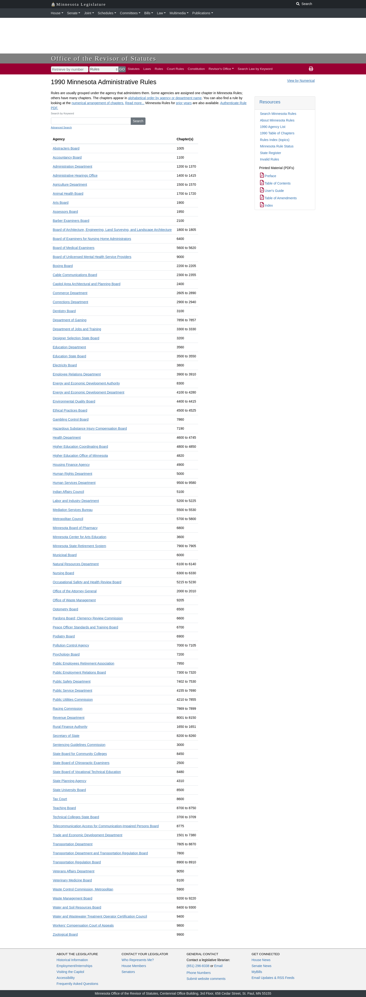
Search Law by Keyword (255, 69)
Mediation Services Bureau (73, 510)
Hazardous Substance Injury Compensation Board (90, 428)
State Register (270, 153)
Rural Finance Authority (70, 727)
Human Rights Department (72, 474)
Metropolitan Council (68, 519)
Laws (147, 69)
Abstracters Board (66, 148)
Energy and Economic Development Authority (86, 383)
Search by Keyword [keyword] (62, 113)
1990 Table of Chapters (277, 133)
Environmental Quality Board (74, 401)
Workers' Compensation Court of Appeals (83, 925)
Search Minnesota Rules (278, 114)
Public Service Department (72, 690)
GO (122, 69)
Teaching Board (64, 808)
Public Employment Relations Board (79, 672)
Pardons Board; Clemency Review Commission (88, 618)
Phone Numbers (199, 973)
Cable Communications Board (75, 275)
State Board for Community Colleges (80, 754)
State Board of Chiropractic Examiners (81, 763)
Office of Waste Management (74, 600)
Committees (129, 13)
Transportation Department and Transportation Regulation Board (100, 853)
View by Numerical (301, 81)
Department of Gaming (70, 320)
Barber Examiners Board (71, 221)
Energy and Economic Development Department (88, 392)
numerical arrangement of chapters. (98, 103)
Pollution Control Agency (71, 645)
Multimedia (178, 13)
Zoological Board (65, 934)
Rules (159, 69)
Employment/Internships (74, 966)
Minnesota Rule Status (277, 146)
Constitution (196, 69)
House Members (134, 966)
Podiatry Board (64, 636)
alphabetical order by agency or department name (165, 98)
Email (218, 966)
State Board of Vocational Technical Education (87, 772)
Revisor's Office (220, 69)
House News (261, 960)
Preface (268, 176)
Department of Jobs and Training (77, 329)
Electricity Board (65, 365)
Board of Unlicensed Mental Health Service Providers (92, 257)
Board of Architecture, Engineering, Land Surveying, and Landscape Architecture (112, 230)
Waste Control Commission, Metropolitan (83, 889)
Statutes (134, 69)
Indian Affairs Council (68, 492)
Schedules (105, 13)
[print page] (311, 69)
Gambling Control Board (71, 419)
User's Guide (272, 191)
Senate (72, 13)
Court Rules (175, 69)
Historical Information (72, 960)
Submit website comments (206, 979)
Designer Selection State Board (76, 338)
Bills (147, 13)
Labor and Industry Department (76, 501)
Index (266, 205)
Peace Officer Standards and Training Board (85, 627)
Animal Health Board (68, 193)
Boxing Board (63, 266)
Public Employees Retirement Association (83, 663)
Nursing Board (63, 573)
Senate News (261, 966)
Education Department (69, 347)
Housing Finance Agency (71, 465)
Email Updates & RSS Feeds (273, 978)
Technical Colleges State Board (76, 817)
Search (138, 121)
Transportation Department (73, 844)
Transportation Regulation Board (77, 862)
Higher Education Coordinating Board (80, 446)
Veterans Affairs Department (74, 871)
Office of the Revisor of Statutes (103, 58)
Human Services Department (74, 483)
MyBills (257, 972)
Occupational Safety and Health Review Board (87, 582)
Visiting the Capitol (70, 972)
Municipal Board (65, 555)
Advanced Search (61, 127)
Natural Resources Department (76, 564)
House (55, 13)
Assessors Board (65, 212)
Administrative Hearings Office (75, 175)
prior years (184, 103)
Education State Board (69, 356)
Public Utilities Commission (73, 699)
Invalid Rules (269, 159)
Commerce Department (70, 293)
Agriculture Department (70, 184)
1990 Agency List (273, 127)
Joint (87, 13)
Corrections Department (70, 302)
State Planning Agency (69, 781)
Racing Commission (67, 708)
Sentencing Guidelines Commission (79, 745)
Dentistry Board (64, 311)
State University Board (69, 790)
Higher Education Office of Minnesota (80, 455)
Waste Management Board (72, 898)
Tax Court (60, 799)
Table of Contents (275, 183)
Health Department (67, 437)
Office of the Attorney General (75, 591)
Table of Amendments (278, 198)
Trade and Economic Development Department (87, 835)
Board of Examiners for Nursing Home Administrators (92, 239)
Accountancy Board (67, 157)
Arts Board (61, 202)
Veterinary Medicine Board (72, 880)
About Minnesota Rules (277, 120)
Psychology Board (66, 654)
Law (160, 13)
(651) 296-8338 (198, 966)
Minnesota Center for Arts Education (79, 537)
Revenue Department (69, 718)
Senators (128, 972)
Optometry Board (65, 609)
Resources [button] (270, 101)
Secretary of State (66, 736)
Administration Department (72, 166)
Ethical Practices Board (70, 410)
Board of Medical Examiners (74, 248)
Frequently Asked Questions (77, 984)
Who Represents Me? (138, 960)
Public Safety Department (72, 681)
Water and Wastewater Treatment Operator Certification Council (100, 916)
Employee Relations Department (77, 374)
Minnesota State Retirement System (79, 546)
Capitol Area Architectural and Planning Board (86, 284)
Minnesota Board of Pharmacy (75, 528)
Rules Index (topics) (275, 140)
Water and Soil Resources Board (77, 907)
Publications (201, 13)
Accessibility (66, 978)
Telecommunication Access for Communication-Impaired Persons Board (106, 826)
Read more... (135, 103)
